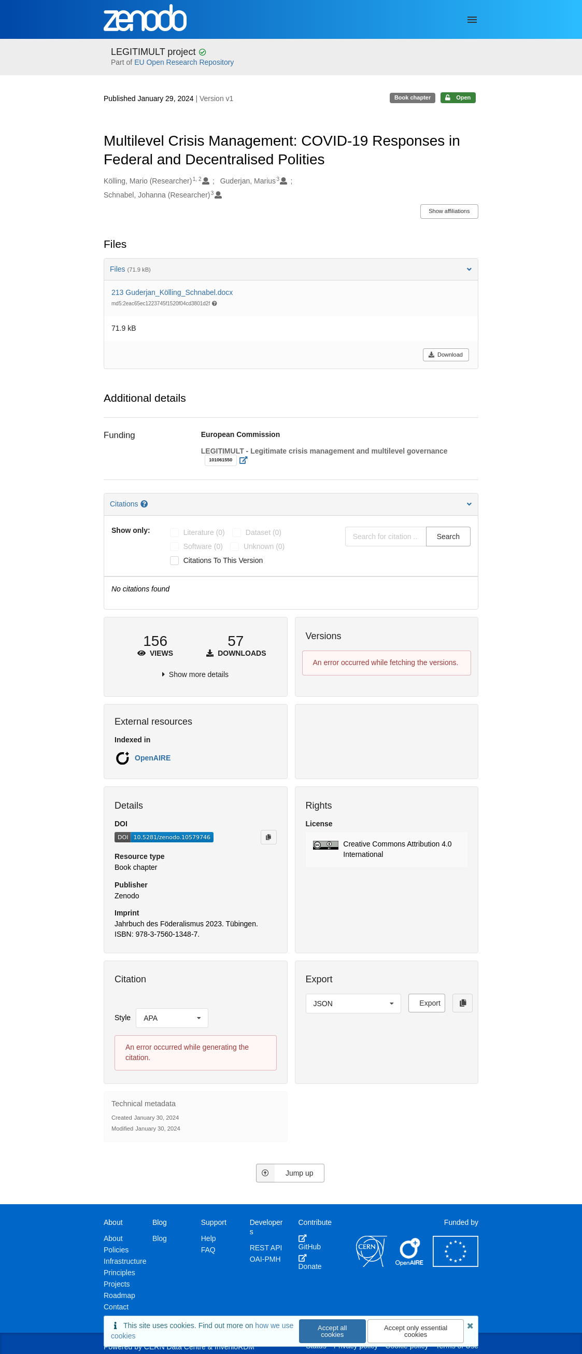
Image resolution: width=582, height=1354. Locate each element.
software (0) (203, 546)
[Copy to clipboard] (268, 837)
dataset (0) (263, 532)
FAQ (208, 1250)
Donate (310, 1262)
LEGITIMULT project (154, 52)
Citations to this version (223, 560)
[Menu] (472, 20)
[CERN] (371, 1264)
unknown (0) (264, 546)
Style (123, 1017)
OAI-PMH (265, 1259)
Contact (116, 1307)
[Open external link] (246, 460)
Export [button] (429, 1003)
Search (448, 536)
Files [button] (291, 269)
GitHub (310, 1242)
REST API (266, 1248)
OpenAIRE (153, 758)
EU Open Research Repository (184, 62)
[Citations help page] (145, 504)
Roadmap (119, 1295)
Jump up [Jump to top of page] (285, 1173)
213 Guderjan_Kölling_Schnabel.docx (172, 292)
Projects (117, 1284)
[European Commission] (455, 1264)
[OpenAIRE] (409, 1264)
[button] (387, 849)
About (113, 1238)
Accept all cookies (332, 1331)
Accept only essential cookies (415, 1331)
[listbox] (172, 1018)
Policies (116, 1250)
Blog (159, 1238)
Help (208, 1238)
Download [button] (445, 354)
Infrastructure (125, 1261)
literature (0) (204, 532)
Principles (119, 1272)
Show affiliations (449, 211)
